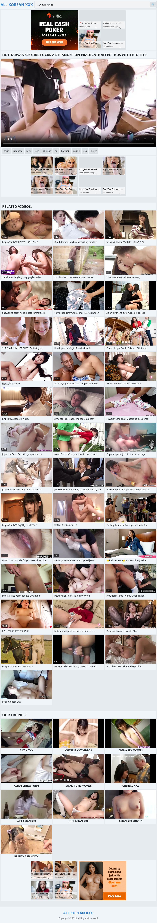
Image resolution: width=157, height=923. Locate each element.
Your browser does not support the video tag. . (78, 103)
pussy (94, 150)
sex (85, 150)
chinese (47, 150)
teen (37, 150)
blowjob (65, 150)
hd (56, 150)
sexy (28, 150)
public (76, 150)
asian (6, 150)
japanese (17, 150)
